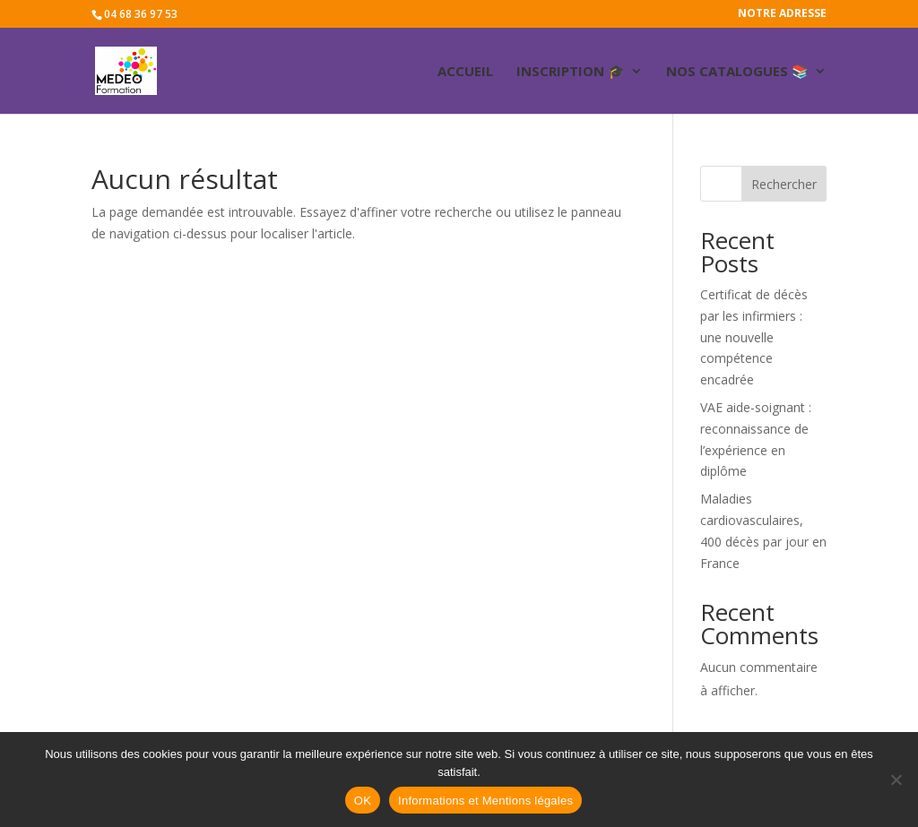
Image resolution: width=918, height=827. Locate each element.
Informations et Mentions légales (485, 800)
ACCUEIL (465, 72)
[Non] (896, 779)
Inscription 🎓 (570, 72)
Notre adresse (782, 14)
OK (362, 800)
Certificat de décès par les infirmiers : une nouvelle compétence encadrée (754, 337)
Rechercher (784, 184)
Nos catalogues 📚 (737, 72)
